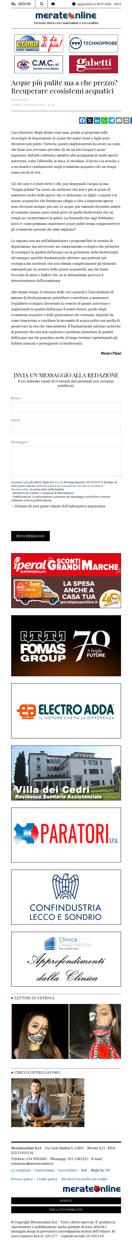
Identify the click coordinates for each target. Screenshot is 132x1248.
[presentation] (42, 520)
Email (15, 420)
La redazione (21, 1170)
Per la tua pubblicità (66, 1209)
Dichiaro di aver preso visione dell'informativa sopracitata (60, 506)
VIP (107, 1170)
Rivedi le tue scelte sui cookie (84, 1179)
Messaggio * (20, 442)
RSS (84, 1170)
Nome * (17, 398)
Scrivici (66, 1200)
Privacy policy (22, 1179)
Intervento (20, 100)
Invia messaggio (30, 536)
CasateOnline (44, 1170)
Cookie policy (47, 1179)
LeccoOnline (67, 1170)
